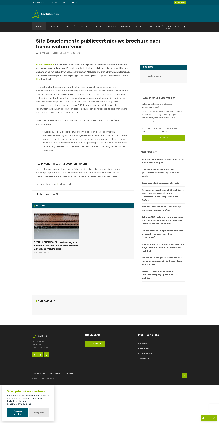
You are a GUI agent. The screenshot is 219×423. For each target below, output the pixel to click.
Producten (69, 26)
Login (63, 2)
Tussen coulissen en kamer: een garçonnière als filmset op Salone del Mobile (160, 172)
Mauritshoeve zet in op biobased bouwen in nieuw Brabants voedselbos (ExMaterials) (162, 234)
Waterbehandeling (154, 76)
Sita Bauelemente (45, 122)
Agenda (144, 381)
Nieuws (38, 26)
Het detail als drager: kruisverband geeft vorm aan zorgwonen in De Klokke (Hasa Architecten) (163, 261)
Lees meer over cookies (19, 404)
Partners (96, 26)
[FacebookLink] (71, 3)
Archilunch (156, 26)
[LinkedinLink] (73, 3)
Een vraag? (208, 418)
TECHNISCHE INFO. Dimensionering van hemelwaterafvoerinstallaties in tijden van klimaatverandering (56, 303)
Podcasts (125, 26)
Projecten (53, 26)
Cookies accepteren (17, 413)
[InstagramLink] (77, 3)
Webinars (139, 26)
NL (49, 2)
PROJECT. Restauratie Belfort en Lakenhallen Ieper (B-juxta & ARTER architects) (159, 274)
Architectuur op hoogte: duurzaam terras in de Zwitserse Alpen (163, 161)
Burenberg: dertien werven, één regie (160, 183)
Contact (144, 396)
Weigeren (39, 412)
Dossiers (83, 26)
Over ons (144, 386)
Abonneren (163, 137)
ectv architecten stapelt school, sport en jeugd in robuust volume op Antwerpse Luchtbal (163, 247)
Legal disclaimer (70, 412)
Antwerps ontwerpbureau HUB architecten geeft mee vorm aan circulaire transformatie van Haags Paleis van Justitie (163, 195)
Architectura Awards (172, 27)
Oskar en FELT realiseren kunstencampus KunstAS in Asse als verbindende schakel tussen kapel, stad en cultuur (162, 220)
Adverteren (180, 2)
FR (56, 2)
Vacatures (112, 26)
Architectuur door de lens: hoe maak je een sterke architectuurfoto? (161, 208)
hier (38, 136)
